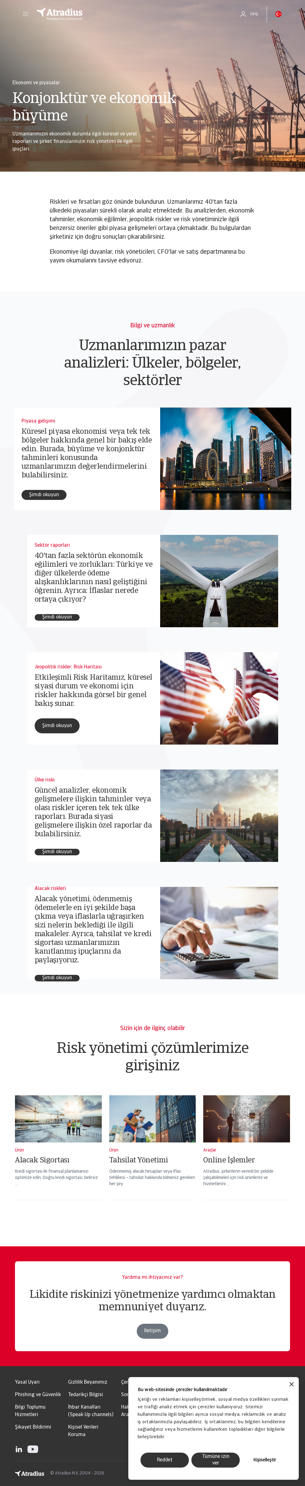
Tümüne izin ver (215, 1460)
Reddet (165, 1460)
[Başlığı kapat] (291, 1385)
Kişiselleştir (264, 1460)
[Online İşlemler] (246, 1155)
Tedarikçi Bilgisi (85, 1394)
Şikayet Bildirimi (33, 1427)
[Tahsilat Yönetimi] (152, 1155)
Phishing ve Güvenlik (38, 1394)
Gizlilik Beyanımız (87, 1382)
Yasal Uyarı (27, 1382)
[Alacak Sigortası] (58, 1155)
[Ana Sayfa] (131, 14)
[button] (25, 14)
